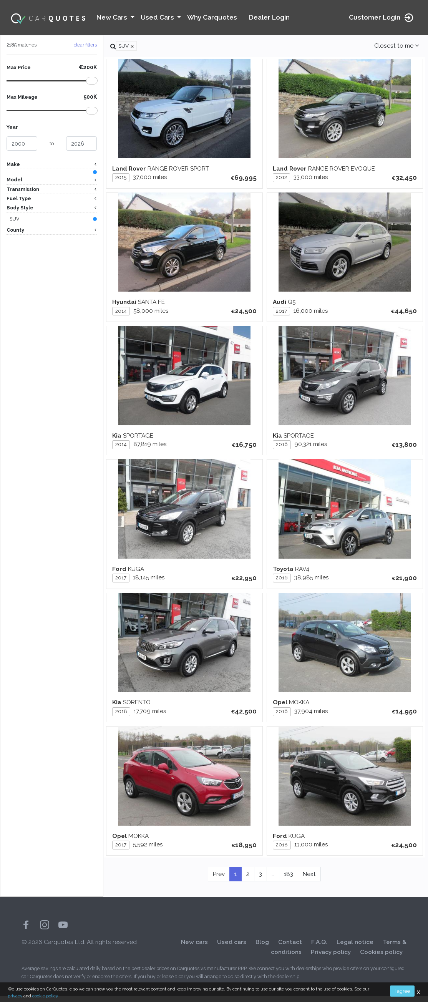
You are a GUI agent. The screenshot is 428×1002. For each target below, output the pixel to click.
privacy (15, 996)
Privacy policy (331, 958)
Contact (290, 948)
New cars (194, 948)
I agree (402, 991)
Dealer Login (269, 17)
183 (288, 880)
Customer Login (381, 17)
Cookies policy (381, 958)
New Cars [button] (112, 17)
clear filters (85, 45)
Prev (219, 880)
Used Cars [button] (158, 17)
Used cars (231, 948)
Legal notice (355, 948)
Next (309, 880)
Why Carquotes (212, 17)
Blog (262, 948)
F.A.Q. (319, 948)
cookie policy (45, 996)
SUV (14, 220)
